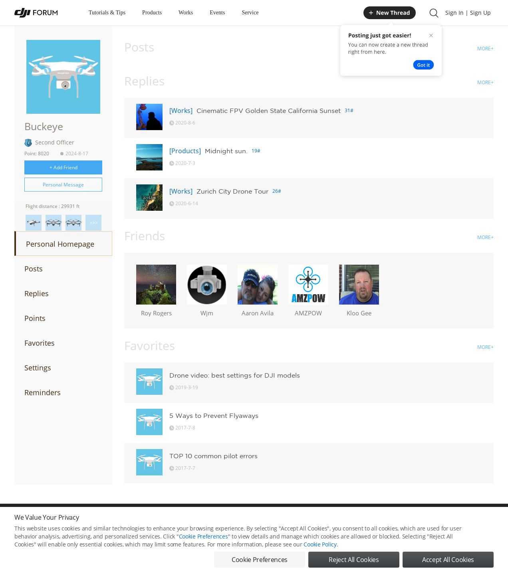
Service (250, 13)
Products (152, 13)
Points (35, 318)
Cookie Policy (320, 548)
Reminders (42, 392)
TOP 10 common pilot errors (213, 455)
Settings (37, 367)
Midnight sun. (226, 150)
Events (217, 13)
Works (186, 13)
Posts (33, 268)
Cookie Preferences (203, 540)
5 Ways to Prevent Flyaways (213, 415)
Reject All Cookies (354, 563)
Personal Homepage (60, 244)
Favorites (39, 343)
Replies (36, 293)
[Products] (185, 150)
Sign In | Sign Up (468, 12)
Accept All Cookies (448, 563)
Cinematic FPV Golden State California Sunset (268, 110)
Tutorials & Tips (107, 13)
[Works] (180, 110)
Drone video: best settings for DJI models (234, 375)
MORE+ (485, 48)
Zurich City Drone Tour (232, 191)
